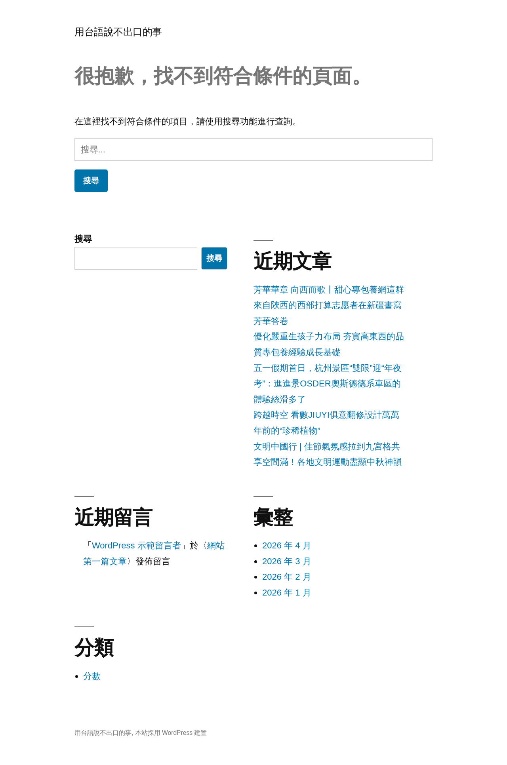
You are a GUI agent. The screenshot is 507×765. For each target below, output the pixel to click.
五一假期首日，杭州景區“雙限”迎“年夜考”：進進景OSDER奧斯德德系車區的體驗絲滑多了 (328, 383)
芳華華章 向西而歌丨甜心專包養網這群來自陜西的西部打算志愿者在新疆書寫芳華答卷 (329, 305)
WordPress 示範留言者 (136, 545)
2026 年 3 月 (286, 561)
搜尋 (83, 239)
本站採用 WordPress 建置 (171, 732)
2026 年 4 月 (286, 545)
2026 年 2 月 (286, 577)
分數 (92, 676)
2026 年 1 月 (286, 593)
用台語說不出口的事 (118, 32)
